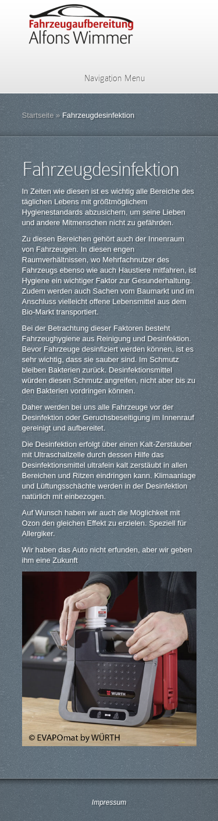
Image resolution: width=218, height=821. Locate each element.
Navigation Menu (107, 78)
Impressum (109, 802)
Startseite (38, 115)
